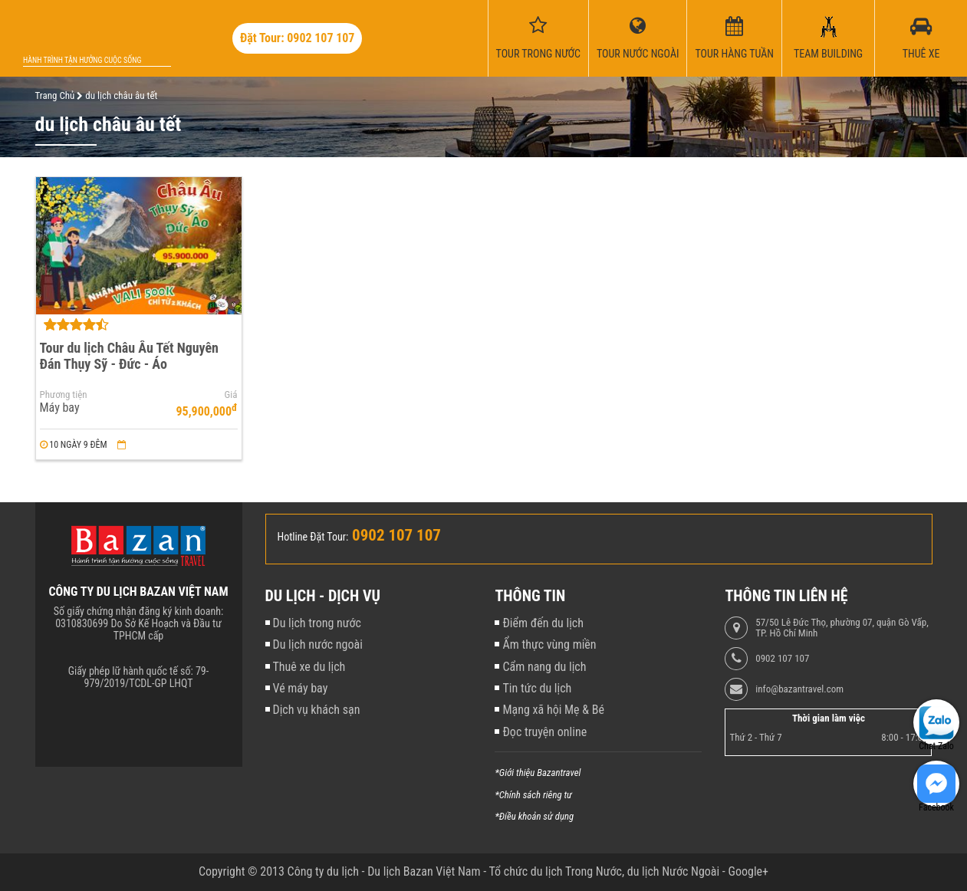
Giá (231, 395)
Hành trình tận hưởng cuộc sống (82, 60)
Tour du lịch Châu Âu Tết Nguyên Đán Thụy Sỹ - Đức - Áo (129, 356)
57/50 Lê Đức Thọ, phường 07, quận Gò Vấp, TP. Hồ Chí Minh (841, 628)
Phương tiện (63, 395)
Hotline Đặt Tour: (313, 537)
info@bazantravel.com (799, 689)
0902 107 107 (782, 658)
